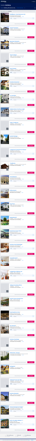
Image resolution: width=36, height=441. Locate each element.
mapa (23, 16)
